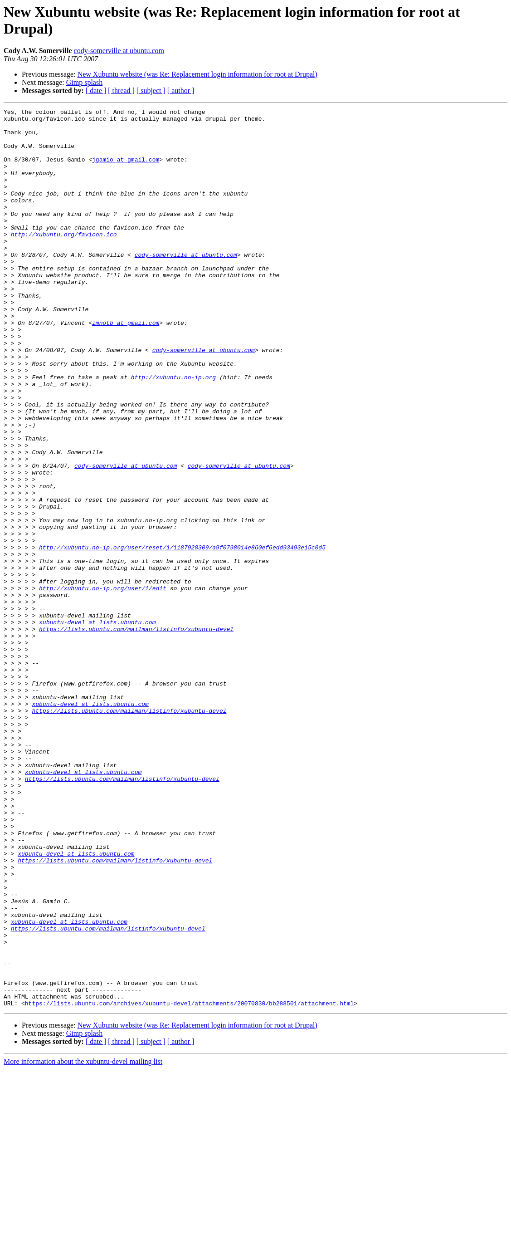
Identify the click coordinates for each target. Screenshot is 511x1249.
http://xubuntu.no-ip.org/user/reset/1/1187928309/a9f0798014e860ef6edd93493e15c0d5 (182, 636)
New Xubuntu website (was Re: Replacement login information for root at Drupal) (197, 74)
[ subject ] (150, 90)
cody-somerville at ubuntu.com (119, 50)
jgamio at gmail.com (125, 170)
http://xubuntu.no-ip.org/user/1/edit (102, 685)
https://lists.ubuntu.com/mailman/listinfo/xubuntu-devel (136, 734)
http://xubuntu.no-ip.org (173, 431)
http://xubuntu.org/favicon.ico (64, 260)
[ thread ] (121, 90)
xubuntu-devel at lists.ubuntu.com (97, 725)
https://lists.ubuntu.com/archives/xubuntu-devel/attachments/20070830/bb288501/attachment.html (189, 1183)
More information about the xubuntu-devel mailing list (83, 1241)
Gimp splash (84, 82)
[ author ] (181, 90)
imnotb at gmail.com (125, 366)
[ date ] (96, 90)
